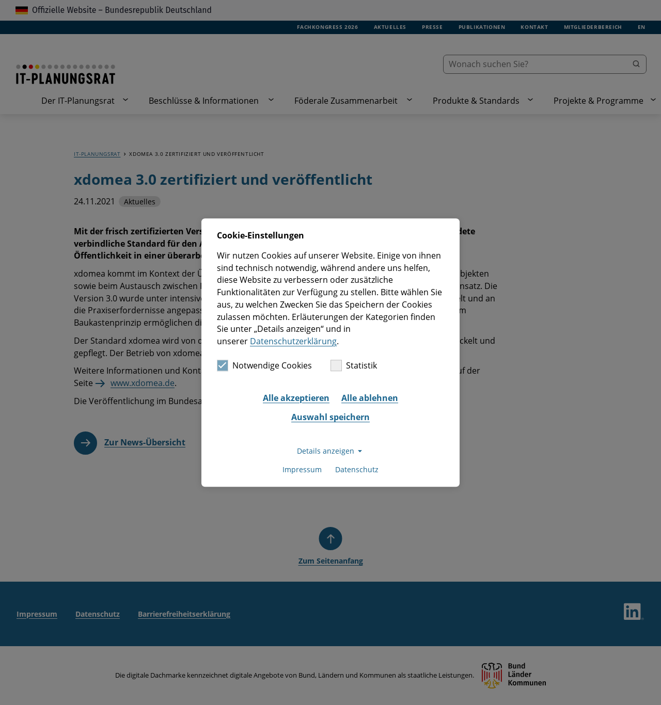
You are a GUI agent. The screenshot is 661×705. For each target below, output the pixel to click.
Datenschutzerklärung (293, 341)
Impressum (302, 470)
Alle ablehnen (369, 398)
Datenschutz (357, 470)
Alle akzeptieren (296, 398)
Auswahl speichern (330, 417)
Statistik (353, 365)
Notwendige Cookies (264, 365)
